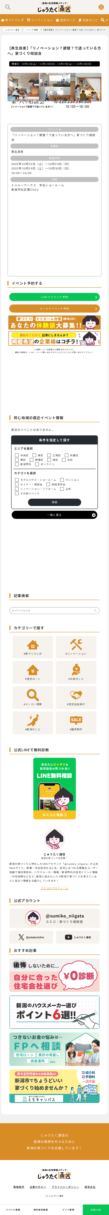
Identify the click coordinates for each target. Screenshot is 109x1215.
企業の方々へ (38, 1186)
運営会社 (90, 1186)
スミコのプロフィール (54, 888)
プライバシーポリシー (65, 1186)
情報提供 (18, 1186)
